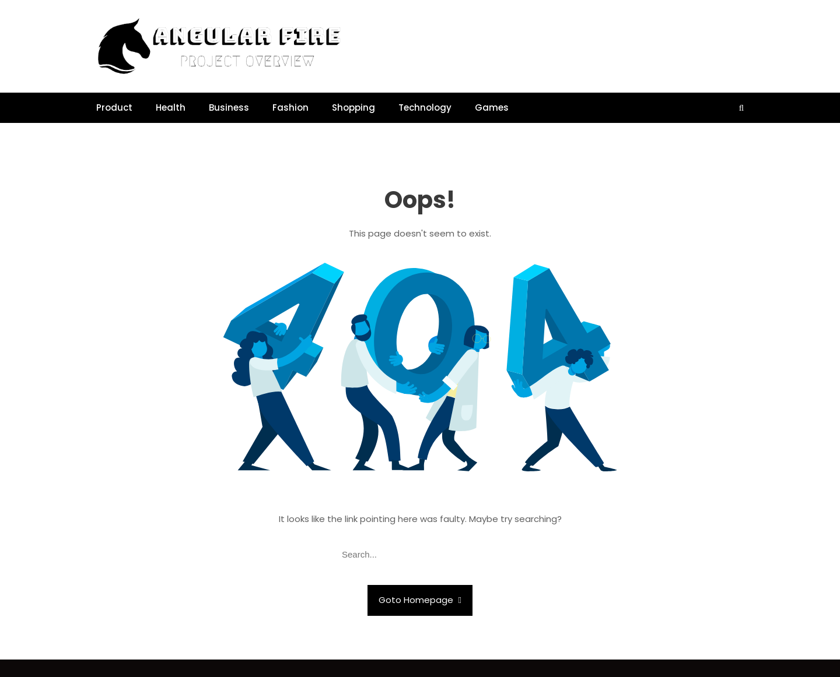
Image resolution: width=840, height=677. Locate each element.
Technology (425, 107)
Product (114, 107)
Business (229, 107)
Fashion (290, 107)
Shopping (353, 107)
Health (171, 107)
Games (492, 107)
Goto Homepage (420, 600)
